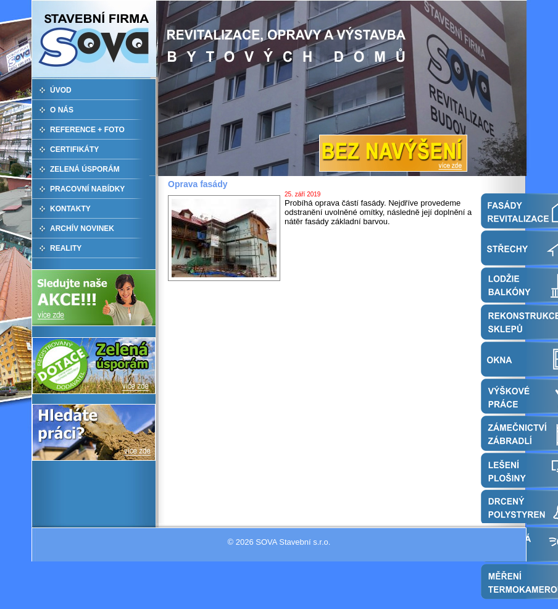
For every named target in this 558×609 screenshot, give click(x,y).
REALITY (65, 248)
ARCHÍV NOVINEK (82, 228)
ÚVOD (61, 90)
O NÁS (61, 110)
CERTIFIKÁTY (74, 149)
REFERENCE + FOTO (87, 129)
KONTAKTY (70, 208)
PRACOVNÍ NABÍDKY (87, 189)
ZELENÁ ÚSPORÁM (85, 169)
